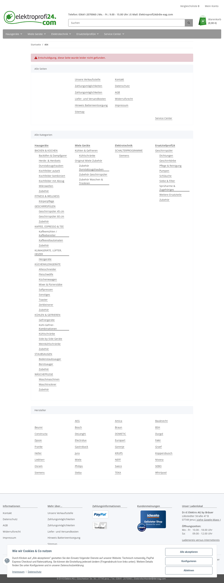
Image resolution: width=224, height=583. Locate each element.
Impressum (19, 572)
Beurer (39, 427)
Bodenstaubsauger (50, 359)
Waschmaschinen (49, 379)
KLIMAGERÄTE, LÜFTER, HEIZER (48, 252)
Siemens (124, 155)
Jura (77, 453)
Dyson (38, 440)
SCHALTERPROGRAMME (129, 150)
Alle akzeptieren (188, 552)
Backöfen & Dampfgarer (53, 155)
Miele (78, 459)
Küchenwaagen (48, 279)
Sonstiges (44, 294)
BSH (157, 427)
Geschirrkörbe (167, 160)
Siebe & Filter (167, 181)
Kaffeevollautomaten (51, 240)
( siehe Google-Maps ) (208, 519)
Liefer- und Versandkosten (90, 98)
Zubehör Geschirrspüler (93, 174)
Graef (158, 446)
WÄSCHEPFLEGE (44, 374)
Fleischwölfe (46, 274)
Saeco (118, 466)
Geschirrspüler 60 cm (51, 216)
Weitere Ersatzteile (170, 194)
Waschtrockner (47, 384)
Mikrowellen (46, 186)
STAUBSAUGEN (43, 354)
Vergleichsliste (189, 6)
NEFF (118, 459)
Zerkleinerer (46, 304)
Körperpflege (46, 201)
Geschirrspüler (164, 150)
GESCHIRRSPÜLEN (45, 206)
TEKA (118, 472)
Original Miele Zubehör (88, 160)
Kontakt (119, 79)
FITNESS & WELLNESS (47, 196)
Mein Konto (211, 6)
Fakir (158, 440)
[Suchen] (126, 23)
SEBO (158, 466)
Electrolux (80, 440)
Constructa (41, 433)
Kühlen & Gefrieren (86, 150)
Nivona (159, 459)
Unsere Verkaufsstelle (87, 79)
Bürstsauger (46, 364)
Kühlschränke (47, 333)
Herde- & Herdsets (50, 160)
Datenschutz (35, 572)
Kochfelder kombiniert (52, 175)
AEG (77, 420)
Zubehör (44, 191)
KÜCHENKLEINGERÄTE (48, 264)
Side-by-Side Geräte (50, 338)
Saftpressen (46, 289)
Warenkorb (214, 21)
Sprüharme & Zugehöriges (167, 187)
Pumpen (164, 170)
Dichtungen (166, 155)
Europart (120, 440)
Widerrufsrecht (124, 98)
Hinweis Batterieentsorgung (91, 105)
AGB (117, 92)
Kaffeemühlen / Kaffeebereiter (48, 233)
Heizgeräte (45, 259)
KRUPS (119, 453)
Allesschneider (47, 269)
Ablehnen (188, 570)
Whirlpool (161, 472)
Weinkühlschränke (50, 343)
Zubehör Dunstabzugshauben (91, 167)
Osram (39, 466)
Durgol (159, 433)
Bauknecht (161, 420)
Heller (38, 453)
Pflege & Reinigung (170, 165)
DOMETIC (120, 433)
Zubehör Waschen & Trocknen (91, 181)
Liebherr (40, 459)
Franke (39, 446)
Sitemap (80, 111)
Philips (79, 466)
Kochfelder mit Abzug (51, 181)
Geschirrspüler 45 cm (51, 211)
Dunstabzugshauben (51, 165)
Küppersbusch (163, 453)
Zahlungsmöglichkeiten (88, 86)
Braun (118, 427)
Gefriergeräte (47, 320)
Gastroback (81, 446)
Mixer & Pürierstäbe (50, 284)
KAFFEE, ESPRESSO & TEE (49, 226)
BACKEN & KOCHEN (46, 150)
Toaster (43, 299)
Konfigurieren (188, 561)
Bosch (78, 427)
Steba (78, 472)
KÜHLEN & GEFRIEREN (47, 314)
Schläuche (165, 175)
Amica (118, 420)
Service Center (163, 118)
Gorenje (119, 446)
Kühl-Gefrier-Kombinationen (48, 326)
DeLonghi (80, 433)
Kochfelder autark (49, 170)
